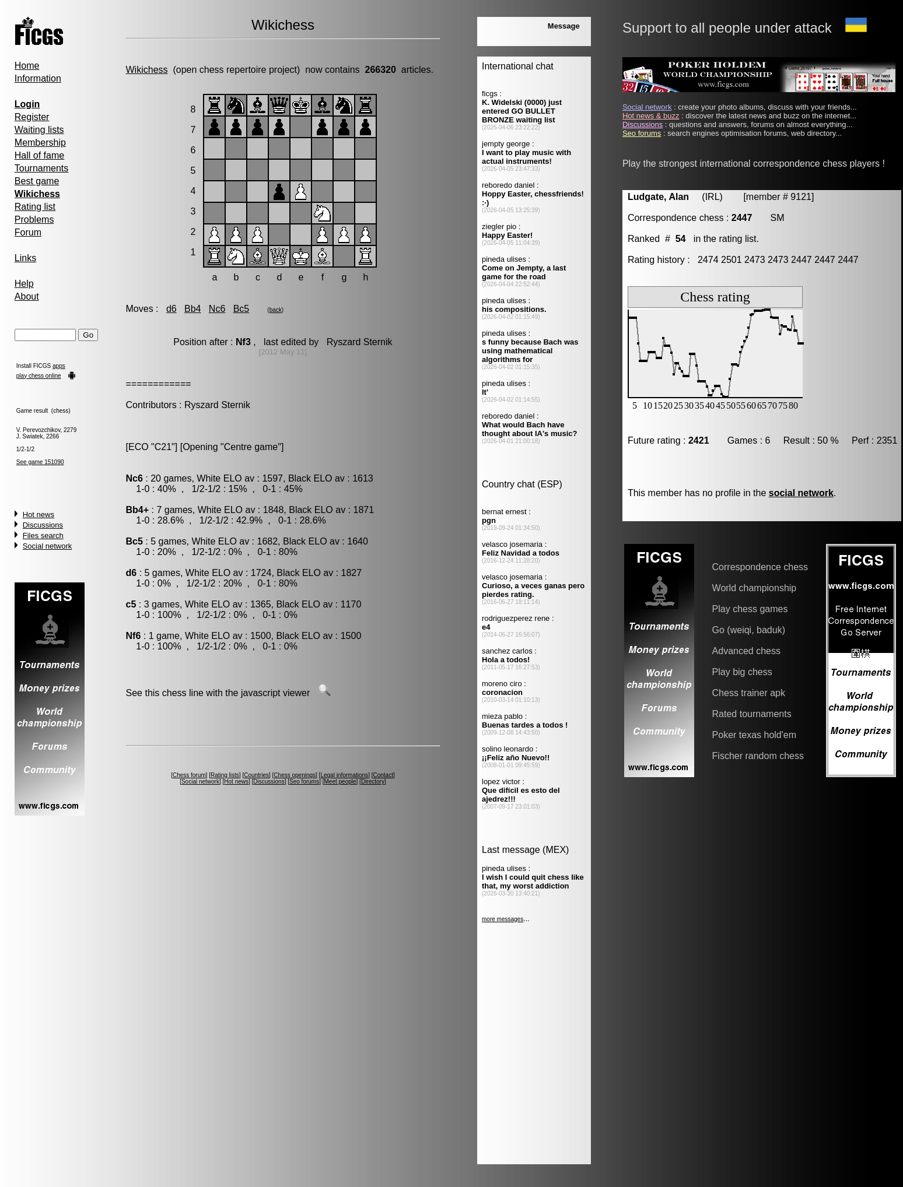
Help (24, 284)
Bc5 (241, 309)
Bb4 (192, 309)
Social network (47, 546)
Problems (34, 219)
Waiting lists (39, 130)
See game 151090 (40, 462)
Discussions (43, 525)
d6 (171, 309)
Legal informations (344, 775)
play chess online (38, 376)
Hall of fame (39, 155)
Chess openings (295, 775)
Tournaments (42, 168)
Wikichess (147, 70)
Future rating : (668, 440)
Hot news (38, 514)
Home (27, 66)
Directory (372, 781)
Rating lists (225, 775)
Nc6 (217, 309)
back (276, 310)
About (27, 296)
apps (58, 366)
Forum (28, 232)
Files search (43, 535)
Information (38, 78)
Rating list (35, 207)
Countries (256, 775)
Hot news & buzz (651, 115)
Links (25, 258)
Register (32, 117)
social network (801, 493)
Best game (37, 181)
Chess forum (189, 775)
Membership (40, 143)
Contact (383, 775)
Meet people (340, 781)
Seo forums (304, 781)
